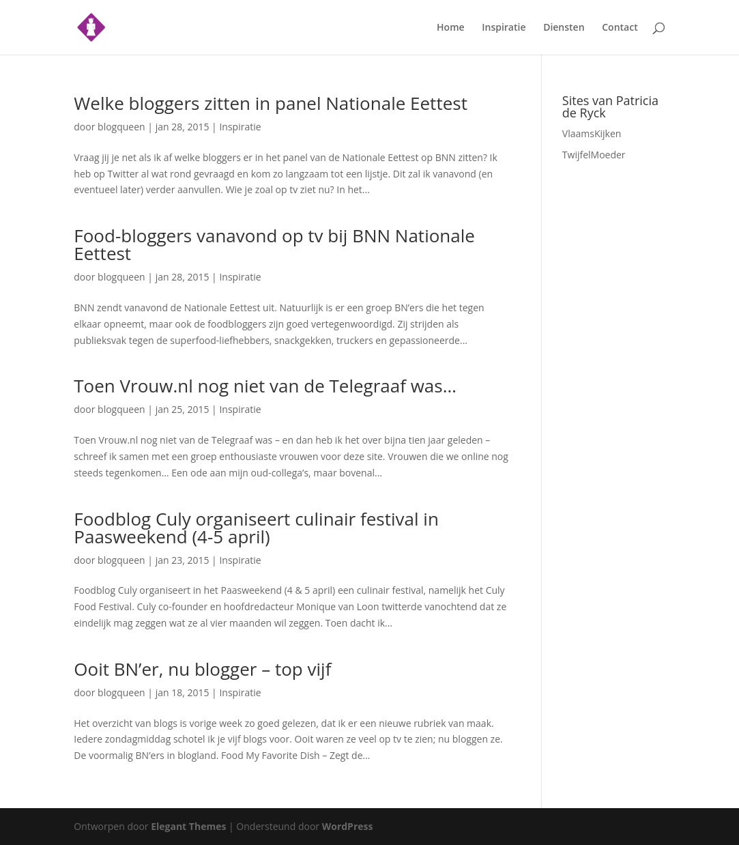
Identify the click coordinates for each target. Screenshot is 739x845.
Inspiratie (503, 28)
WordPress (347, 826)
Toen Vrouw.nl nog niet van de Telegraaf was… (265, 385)
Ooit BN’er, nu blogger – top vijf (202, 669)
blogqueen (121, 126)
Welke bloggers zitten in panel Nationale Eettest (270, 103)
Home (451, 28)
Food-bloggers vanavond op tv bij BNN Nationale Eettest (274, 244)
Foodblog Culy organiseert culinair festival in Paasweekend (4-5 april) (256, 527)
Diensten (563, 28)
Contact (619, 28)
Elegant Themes (188, 826)
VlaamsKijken (592, 133)
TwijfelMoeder (594, 154)
